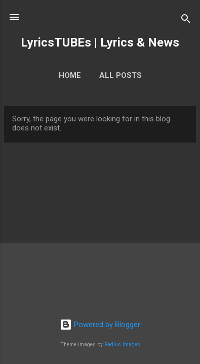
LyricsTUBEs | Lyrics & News (100, 42)
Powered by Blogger (100, 324)
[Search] (186, 20)
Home (70, 75)
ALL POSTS (120, 75)
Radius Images (122, 344)
